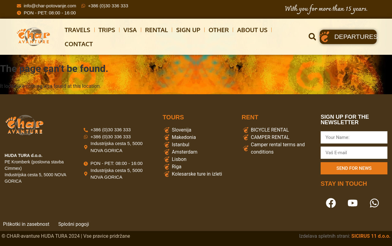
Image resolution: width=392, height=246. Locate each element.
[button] (312, 37)
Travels (77, 30)
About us (252, 30)
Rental (156, 30)
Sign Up (188, 30)
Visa (130, 30)
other (219, 30)
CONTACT (79, 44)
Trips (107, 30)
